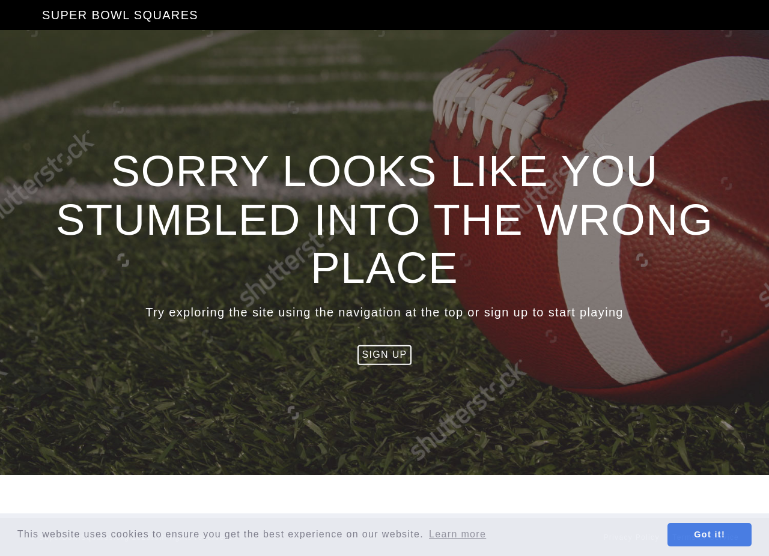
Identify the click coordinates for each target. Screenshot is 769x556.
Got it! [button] (709, 534)
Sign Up (384, 354)
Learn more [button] (457, 534)
